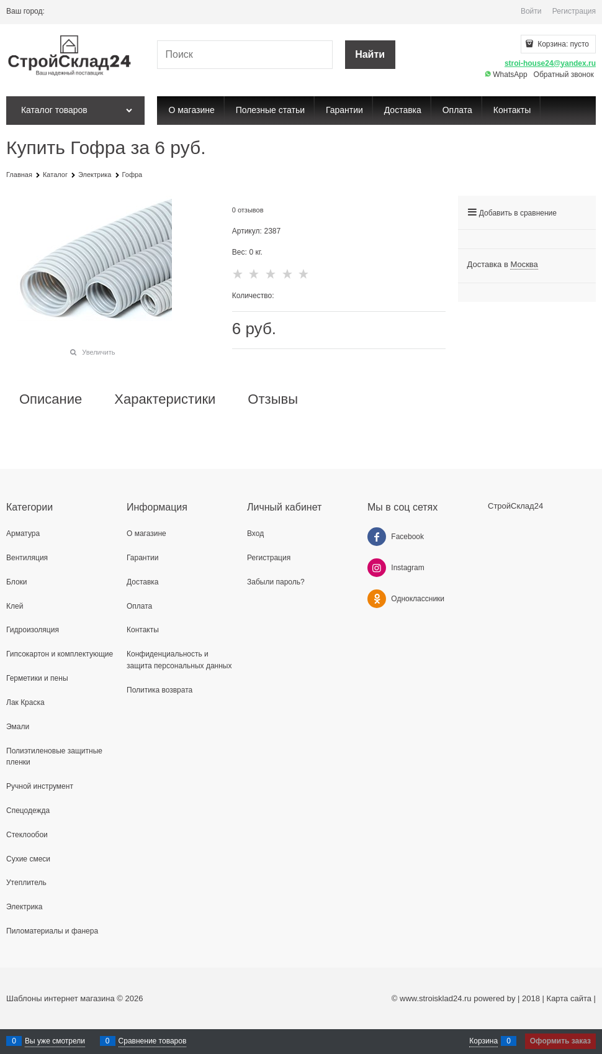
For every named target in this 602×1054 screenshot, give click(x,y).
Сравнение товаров (153, 1041)
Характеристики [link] (164, 399)
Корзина (483, 1041)
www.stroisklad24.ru (436, 998)
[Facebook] (376, 536)
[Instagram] (376, 567)
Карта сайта (569, 998)
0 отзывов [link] (248, 210)
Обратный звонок (564, 74)
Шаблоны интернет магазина (60, 998)
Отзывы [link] (273, 399)
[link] (523, 265)
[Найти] (370, 55)
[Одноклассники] (376, 598)
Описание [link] (50, 399)
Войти (531, 11)
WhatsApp (506, 74)
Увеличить (98, 352)
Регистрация (574, 11)
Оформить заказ (560, 1041)
